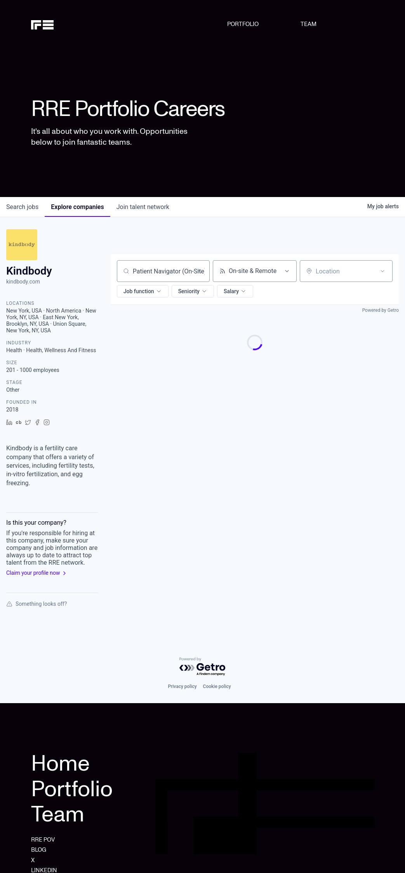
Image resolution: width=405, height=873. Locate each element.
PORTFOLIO (243, 24)
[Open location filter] (382, 271)
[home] (55, 24)
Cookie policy (217, 686)
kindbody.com (23, 281)
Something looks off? (36, 604)
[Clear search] (199, 271)
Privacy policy (182, 686)
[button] (143, 291)
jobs (22, 207)
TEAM (308, 24)
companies (77, 207)
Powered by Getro (380, 310)
